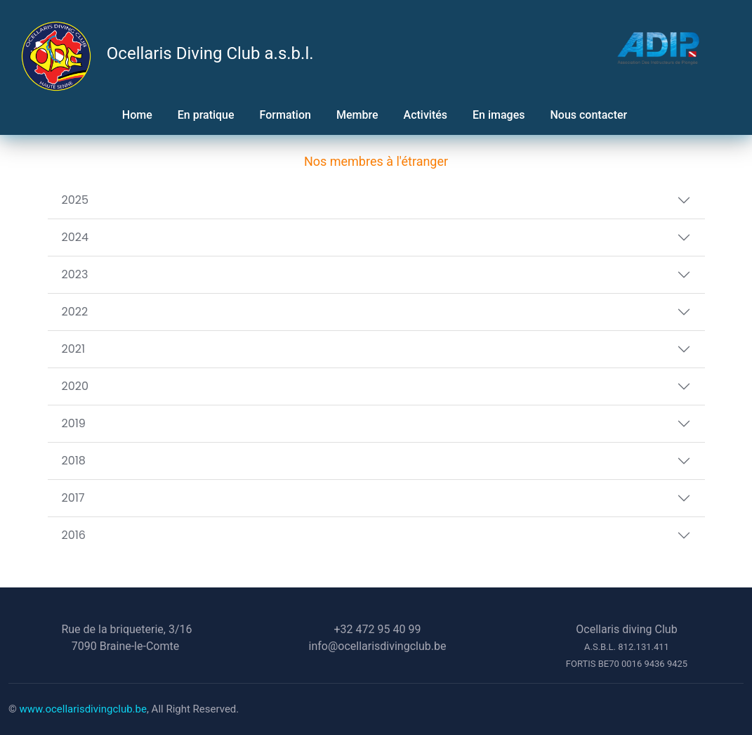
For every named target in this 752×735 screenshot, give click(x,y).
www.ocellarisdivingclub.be (83, 709)
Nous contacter (590, 115)
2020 (75, 386)
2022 (75, 312)
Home (137, 115)
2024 (75, 237)
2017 (73, 498)
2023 (75, 274)
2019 (74, 423)
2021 (74, 349)
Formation (285, 115)
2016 (74, 535)
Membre (357, 115)
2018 (74, 461)
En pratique (206, 115)
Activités (426, 115)
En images (499, 115)
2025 (75, 200)
